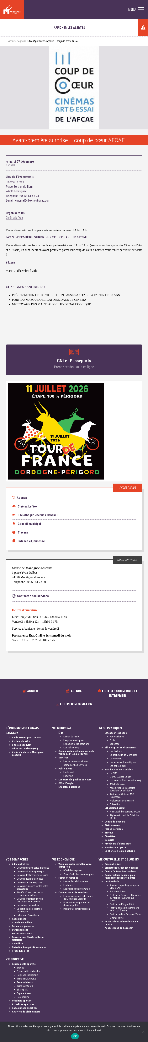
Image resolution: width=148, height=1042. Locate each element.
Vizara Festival (117, 917)
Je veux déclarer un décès (30, 878)
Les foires (68, 885)
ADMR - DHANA (117, 784)
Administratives (20, 864)
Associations (19, 918)
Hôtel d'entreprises (72, 870)
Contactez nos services (75, 764)
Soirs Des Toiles (118, 891)
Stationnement (112, 825)
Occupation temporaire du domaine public (76, 904)
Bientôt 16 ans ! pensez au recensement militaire (30, 894)
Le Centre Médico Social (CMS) (125, 780)
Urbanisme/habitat (114, 807)
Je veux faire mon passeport (31, 871)
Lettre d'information (76, 704)
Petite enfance (117, 736)
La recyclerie (116, 758)
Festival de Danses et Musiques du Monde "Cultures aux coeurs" (125, 898)
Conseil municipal (72, 747)
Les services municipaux (75, 761)
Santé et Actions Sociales (119, 769)
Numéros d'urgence (115, 847)
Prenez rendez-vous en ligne (74, 367)
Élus (60, 732)
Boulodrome (23, 997)
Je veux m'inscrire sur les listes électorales (32, 887)
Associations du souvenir (119, 927)
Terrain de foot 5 (25, 986)
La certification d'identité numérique (29, 910)
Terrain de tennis (25, 982)
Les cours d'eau (118, 765)
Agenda (22, 41)
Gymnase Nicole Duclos (28, 971)
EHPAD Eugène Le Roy (120, 776)
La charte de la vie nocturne (120, 850)
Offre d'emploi (66, 783)
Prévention (115, 804)
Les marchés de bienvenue (76, 888)
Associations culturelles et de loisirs (121, 923)
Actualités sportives (23, 1004)
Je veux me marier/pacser (30, 882)
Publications (65, 768)
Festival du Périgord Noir (122, 904)
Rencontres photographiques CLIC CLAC (124, 886)
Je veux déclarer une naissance (32, 875)
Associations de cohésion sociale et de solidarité (122, 789)
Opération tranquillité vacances (29, 947)
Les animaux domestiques (123, 762)
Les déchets (116, 751)
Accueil (12, 41)
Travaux (109, 832)
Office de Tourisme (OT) (25, 748)
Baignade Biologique (27, 975)
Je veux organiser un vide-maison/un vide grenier (30, 900)
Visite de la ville (21, 741)
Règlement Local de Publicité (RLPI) (124, 816)
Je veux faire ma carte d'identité (33, 867)
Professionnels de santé (122, 800)
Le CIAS (113, 773)
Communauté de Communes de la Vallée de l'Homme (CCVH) (76, 752)
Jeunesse (114, 743)
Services (63, 757)
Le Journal (68, 772)
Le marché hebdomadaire (75, 881)
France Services (114, 829)
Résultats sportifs (22, 1000)
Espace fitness (24, 993)
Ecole (112, 740)
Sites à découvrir (21, 744)
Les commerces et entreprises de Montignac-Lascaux (78, 897)
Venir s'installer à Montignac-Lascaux (28, 753)
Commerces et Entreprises (73, 892)
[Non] (143, 1032)
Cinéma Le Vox (15, 182)
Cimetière (110, 836)
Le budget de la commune (76, 743)
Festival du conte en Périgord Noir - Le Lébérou (124, 909)
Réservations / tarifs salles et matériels (28, 938)
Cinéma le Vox (14, 218)
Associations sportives (25, 1008)
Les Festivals (112, 881)
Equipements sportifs (24, 964)
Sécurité (109, 839)
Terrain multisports (26, 978)
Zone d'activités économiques (78, 874)
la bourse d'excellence (28, 915)
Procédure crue (20, 950)
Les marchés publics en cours (75, 779)
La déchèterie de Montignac (123, 754)
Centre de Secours (115, 821)
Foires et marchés (22, 933)
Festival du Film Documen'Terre (125, 914)
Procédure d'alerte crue (118, 843)
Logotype (68, 775)
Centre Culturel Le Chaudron (120, 871)
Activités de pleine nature (26, 1011)
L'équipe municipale (73, 740)
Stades (20, 967)
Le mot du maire (71, 736)
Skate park (22, 989)
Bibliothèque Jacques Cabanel (121, 867)
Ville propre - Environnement (120, 747)
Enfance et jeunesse (116, 732)
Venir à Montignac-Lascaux (26, 737)
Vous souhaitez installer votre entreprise (75, 865)
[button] (136, 9)
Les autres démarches (28, 905)
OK (75, 1036)
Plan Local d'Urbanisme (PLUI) (125, 811)
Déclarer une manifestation (76, 908)
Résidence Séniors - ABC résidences (122, 795)
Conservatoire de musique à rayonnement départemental (120, 876)
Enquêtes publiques (69, 786)
